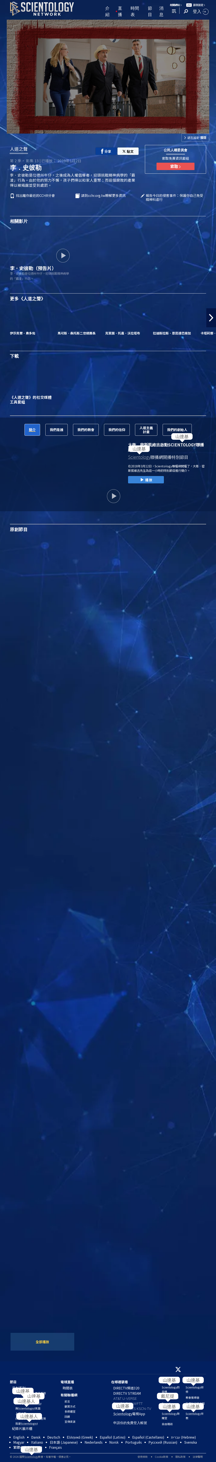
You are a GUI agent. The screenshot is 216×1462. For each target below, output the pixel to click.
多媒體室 (70, 1411)
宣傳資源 (70, 1422)
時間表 (135, 11)
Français (55, 1447)
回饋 (67, 1417)
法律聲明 (198, 1456)
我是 (26, 1423)
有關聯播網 (69, 1394)
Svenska (190, 1442)
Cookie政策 (161, 1456)
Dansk (35, 1437)
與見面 (27, 1408)
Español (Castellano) (148, 1437)
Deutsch (53, 1437)
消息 (161, 11)
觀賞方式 (70, 1406)
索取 (175, 166)
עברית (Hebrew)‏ (183, 1437)
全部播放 (42, 1341)
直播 (120, 11)
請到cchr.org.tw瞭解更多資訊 (103, 195)
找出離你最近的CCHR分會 (35, 195)
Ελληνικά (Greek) (80, 1437)
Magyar (18, 1442)
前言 (67, 1401)
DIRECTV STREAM (127, 1393)
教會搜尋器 (192, 1398)
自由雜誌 (167, 1424)
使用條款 (143, 1456)
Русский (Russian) (162, 1442)
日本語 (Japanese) (64, 1442)
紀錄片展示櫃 (22, 1428)
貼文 (128, 151)
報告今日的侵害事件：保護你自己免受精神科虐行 (174, 197)
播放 (145, 480)
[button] (211, 317)
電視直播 (67, 1381)
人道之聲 (19, 149)
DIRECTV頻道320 (126, 1387)
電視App (129, 1413)
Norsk (114, 1442)
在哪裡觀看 (119, 1381)
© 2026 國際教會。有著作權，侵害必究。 (40, 1456)
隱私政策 (180, 1456)
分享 (106, 151)
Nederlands (94, 1442)
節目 (150, 11)
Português (133, 1442)
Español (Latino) (113, 1437)
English (18, 1437)
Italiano (37, 1442)
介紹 (107, 11)
